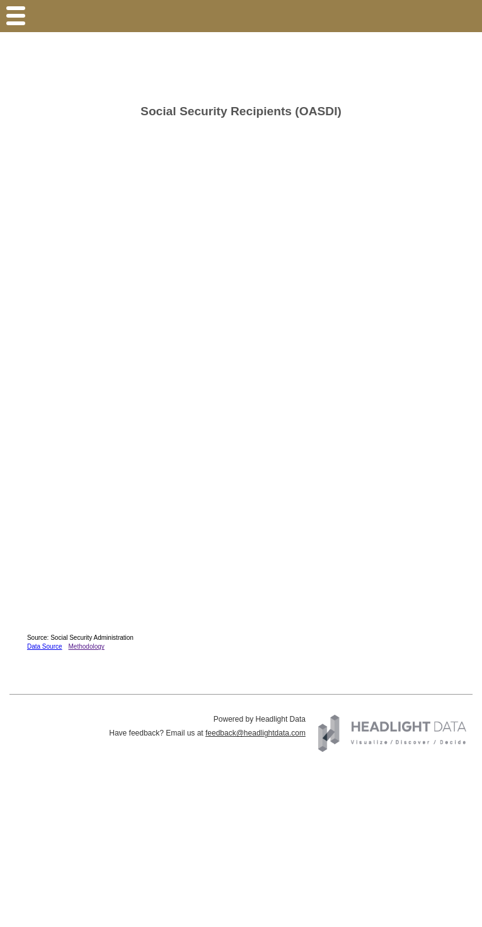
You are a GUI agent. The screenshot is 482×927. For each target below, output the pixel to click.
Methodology (87, 646)
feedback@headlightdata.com (255, 733)
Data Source (44, 646)
